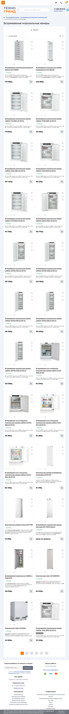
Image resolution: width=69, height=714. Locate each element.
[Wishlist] (31, 45)
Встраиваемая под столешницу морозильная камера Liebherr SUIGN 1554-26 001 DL (18, 475)
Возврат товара (50, 708)
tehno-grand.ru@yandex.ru (50, 670)
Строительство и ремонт (18, 696)
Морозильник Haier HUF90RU (15, 628)
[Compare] (31, 49)
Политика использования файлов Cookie (50, 698)
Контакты (50, 706)
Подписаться (28, 668)
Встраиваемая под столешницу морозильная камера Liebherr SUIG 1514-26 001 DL (48, 423)
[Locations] (56, 2)
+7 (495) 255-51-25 (59, 9)
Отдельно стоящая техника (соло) (18, 704)
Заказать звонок (58, 11)
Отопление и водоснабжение (18, 702)
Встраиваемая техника (12, 17)
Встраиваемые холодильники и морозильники (34, 17)
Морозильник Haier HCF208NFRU (48, 576)
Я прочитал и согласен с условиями (18, 672)
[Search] (22, 10)
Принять (61, 712)
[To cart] (31, 82)
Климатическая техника (18, 700)
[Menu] (3, 2)
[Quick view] (31, 42)
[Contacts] (61, 2)
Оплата (51, 704)
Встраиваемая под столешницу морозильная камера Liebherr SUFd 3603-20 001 (48, 371)
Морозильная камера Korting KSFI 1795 (19, 525)
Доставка (50, 700)
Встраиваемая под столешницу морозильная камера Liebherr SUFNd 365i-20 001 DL (18, 423)
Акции (50, 702)
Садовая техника (18, 694)
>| (46, 653)
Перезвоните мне (18, 688)
